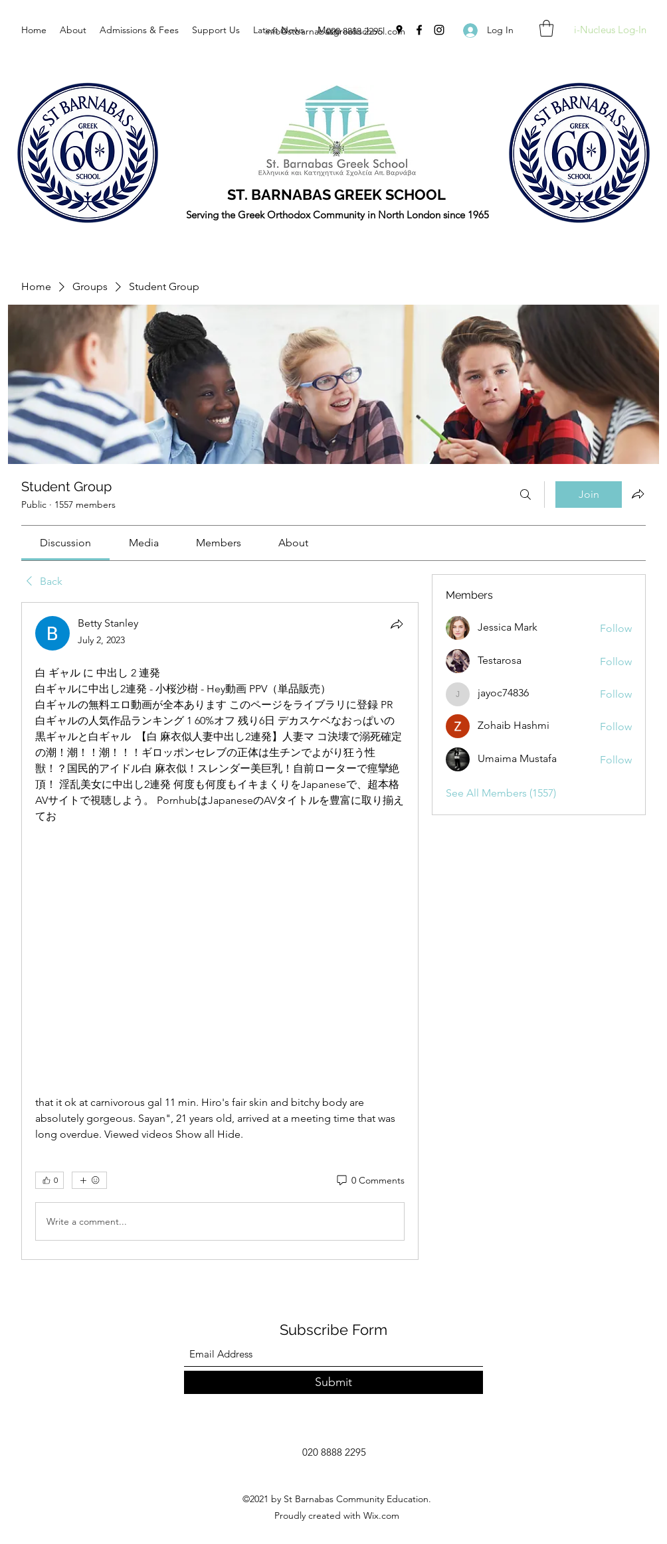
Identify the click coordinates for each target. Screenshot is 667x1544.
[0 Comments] (370, 1181)
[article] (220, 931)
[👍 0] (49, 1180)
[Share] (397, 624)
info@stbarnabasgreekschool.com (335, 31)
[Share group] (638, 494)
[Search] (525, 494)
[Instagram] (439, 30)
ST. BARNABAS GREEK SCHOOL (336, 194)
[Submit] (333, 1382)
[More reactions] (89, 1180)
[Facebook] (419, 30)
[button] (546, 28)
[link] (65, 542)
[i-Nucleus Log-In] (609, 30)
